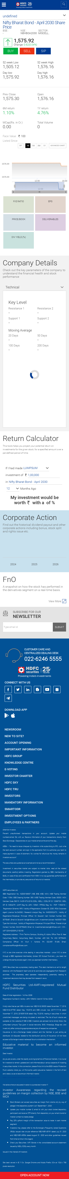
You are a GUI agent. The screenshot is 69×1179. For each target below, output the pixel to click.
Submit (59, 627)
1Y (44, 145)
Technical (12, 287)
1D (28, 145)
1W (33, 145)
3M (39, 145)
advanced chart (57, 145)
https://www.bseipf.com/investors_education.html (21, 1077)
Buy (11, 51)
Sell (27, 51)
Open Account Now (34, 1175)
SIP (43, 51)
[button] (34, 16)
